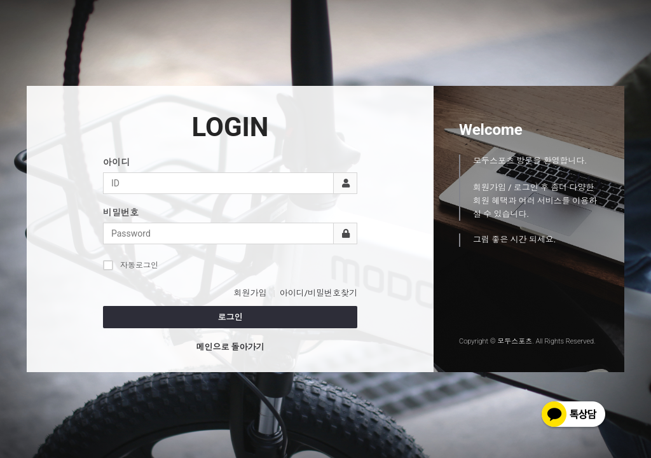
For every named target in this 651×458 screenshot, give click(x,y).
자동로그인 (130, 265)
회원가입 (249, 293)
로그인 (230, 317)
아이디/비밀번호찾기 (318, 293)
